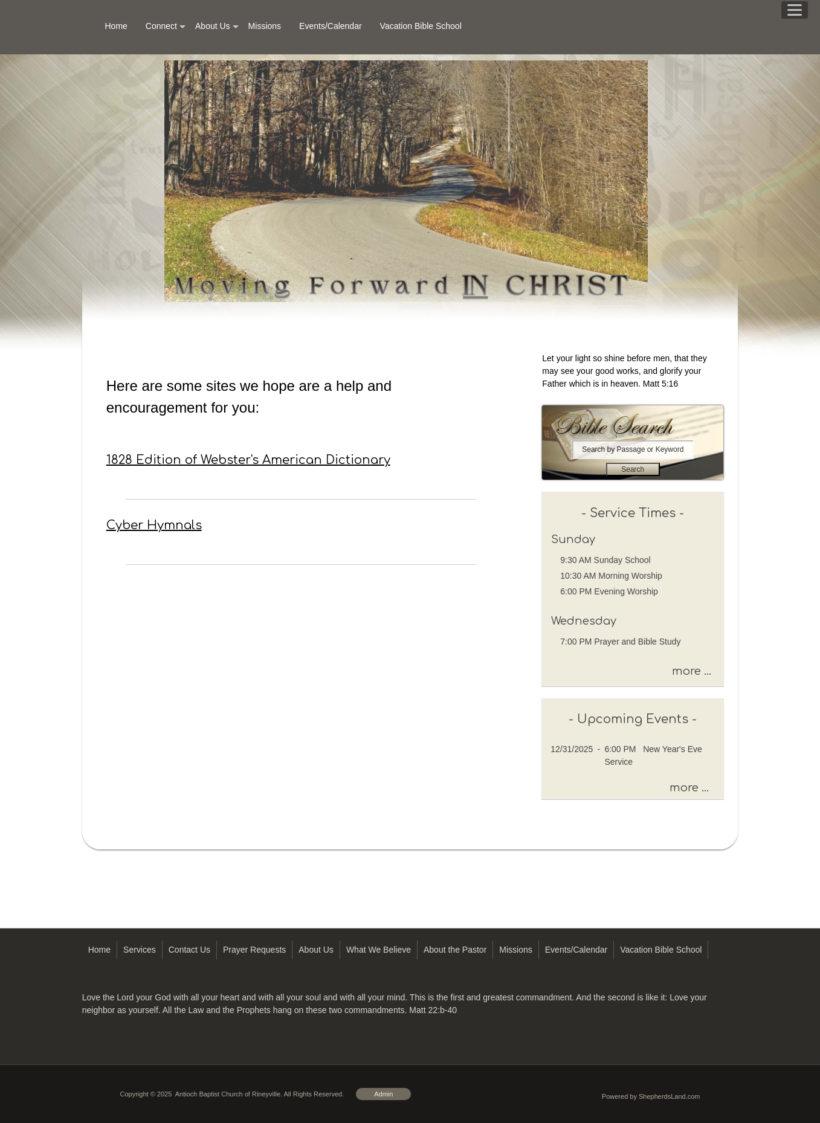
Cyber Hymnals (154, 525)
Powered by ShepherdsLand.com (651, 1096)
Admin (383, 1094)
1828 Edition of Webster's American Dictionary (248, 460)
